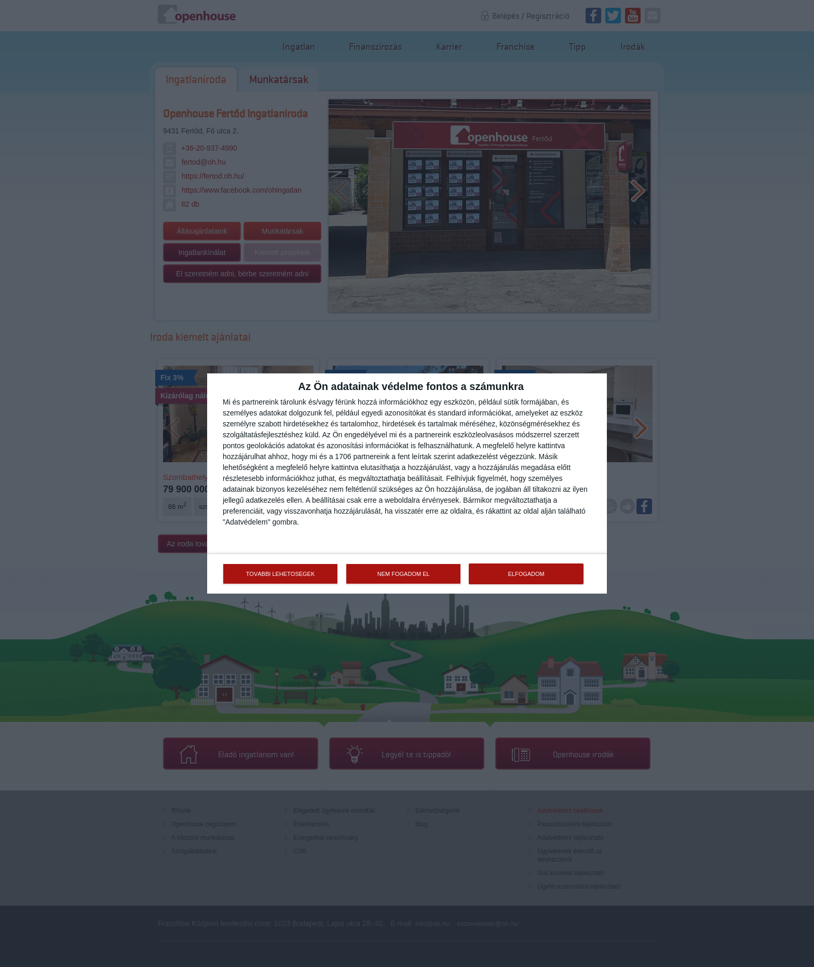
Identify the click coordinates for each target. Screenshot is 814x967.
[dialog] (407, 483)
